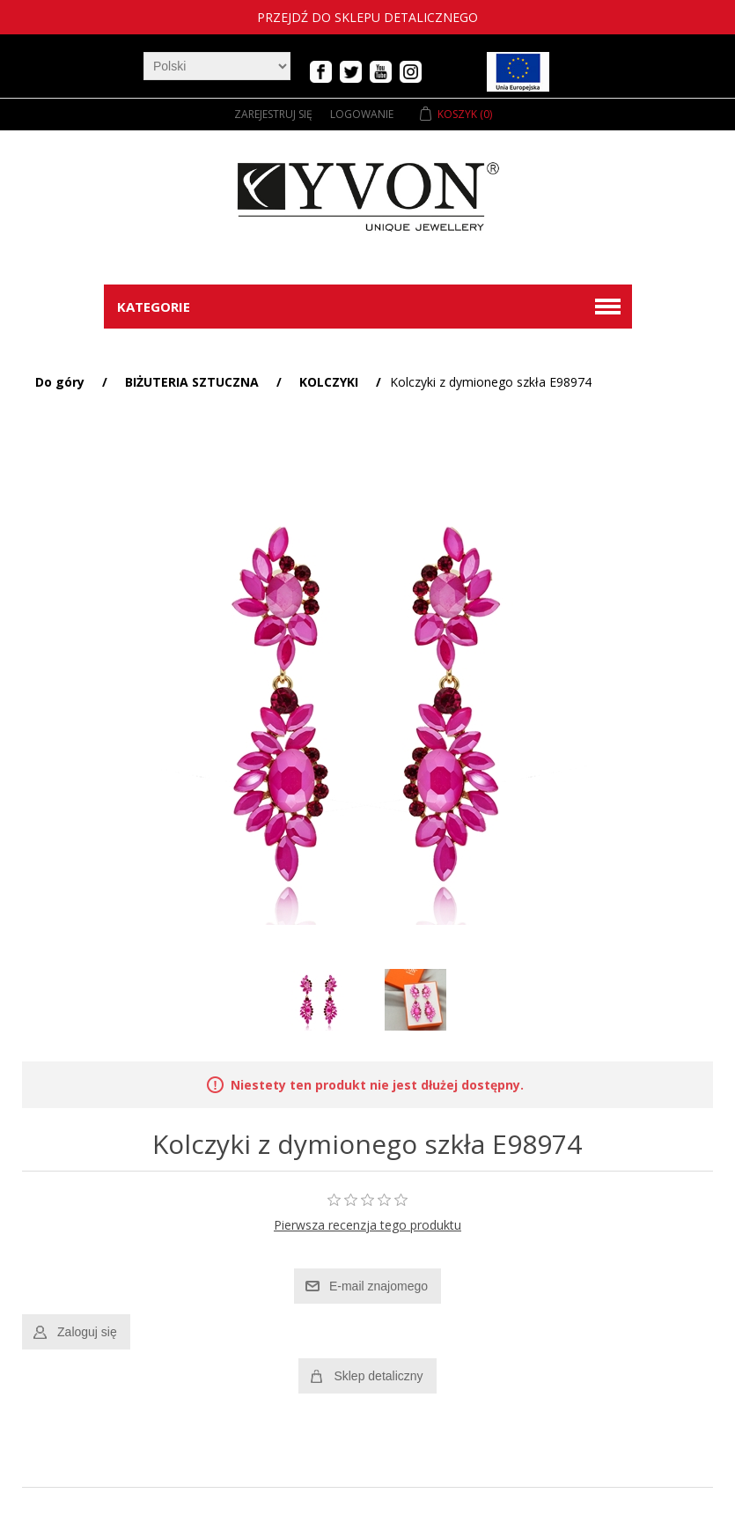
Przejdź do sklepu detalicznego (367, 17)
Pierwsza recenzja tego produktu (367, 1224)
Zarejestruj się (273, 114)
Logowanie (361, 114)
